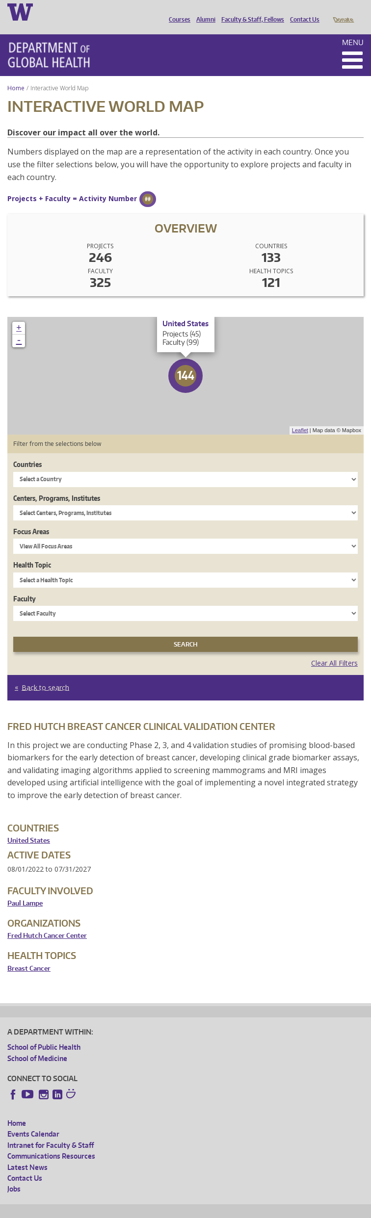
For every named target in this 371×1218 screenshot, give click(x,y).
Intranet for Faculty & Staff (50, 1131)
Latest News (27, 1153)
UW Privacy (137, 1209)
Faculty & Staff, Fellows (250, 11)
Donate (342, 11)
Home (16, 74)
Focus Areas (31, 518)
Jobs (14, 1175)
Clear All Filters (334, 649)
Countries (27, 450)
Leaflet (300, 416)
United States (28, 826)
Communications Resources (51, 1142)
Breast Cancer (29, 955)
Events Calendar (33, 1120)
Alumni (203, 11)
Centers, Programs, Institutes (56, 484)
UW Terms (177, 1209)
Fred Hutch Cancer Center (47, 922)
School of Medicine (37, 1044)
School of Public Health (43, 1033)
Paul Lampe (25, 889)
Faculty (24, 585)
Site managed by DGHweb (235, 1209)
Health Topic (32, 551)
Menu (353, 29)
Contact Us (302, 11)
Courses (177, 11)
